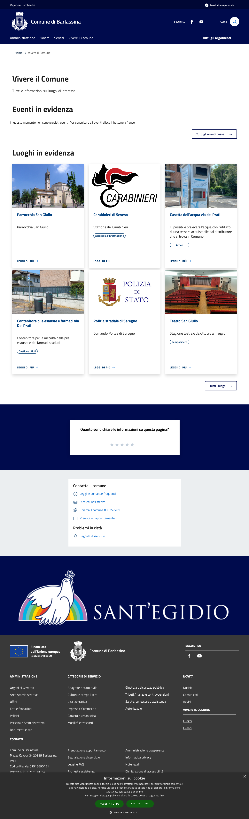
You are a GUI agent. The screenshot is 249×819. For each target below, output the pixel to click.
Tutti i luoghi (221, 385)
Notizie (187, 687)
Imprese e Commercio (82, 708)
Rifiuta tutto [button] (140, 803)
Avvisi (187, 701)
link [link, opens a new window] (162, 795)
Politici (14, 715)
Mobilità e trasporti (80, 722)
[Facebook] (190, 21)
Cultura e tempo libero (82, 694)
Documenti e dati (21, 729)
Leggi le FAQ (76, 764)
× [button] (244, 776)
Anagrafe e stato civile (82, 687)
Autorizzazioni (134, 708)
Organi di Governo (22, 687)
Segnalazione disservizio (84, 757)
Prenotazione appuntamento (86, 750)
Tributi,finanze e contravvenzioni (147, 694)
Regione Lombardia (22, 5)
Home (18, 52)
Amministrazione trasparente (144, 750)
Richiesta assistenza (81, 771)
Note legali (132, 764)
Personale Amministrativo (27, 722)
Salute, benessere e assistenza (145, 701)
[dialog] (124, 795)
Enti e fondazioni (21, 708)
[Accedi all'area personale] (219, 5)
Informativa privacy (138, 757)
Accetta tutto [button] (109, 803)
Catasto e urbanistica (82, 715)
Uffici (13, 701)
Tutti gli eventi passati (214, 134)
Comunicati (190, 694)
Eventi (187, 728)
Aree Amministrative (24, 694)
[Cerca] (234, 21)
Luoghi (187, 721)
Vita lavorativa (77, 701)
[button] (124, 812)
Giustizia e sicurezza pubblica (144, 687)
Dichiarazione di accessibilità (144, 771)
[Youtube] (200, 21)
